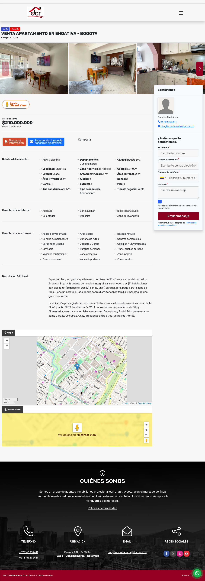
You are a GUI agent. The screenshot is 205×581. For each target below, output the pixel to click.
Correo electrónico (168, 159)
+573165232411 (169, 121)
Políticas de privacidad (102, 508)
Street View (16, 104)
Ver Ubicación (67, 435)
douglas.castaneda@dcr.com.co (177, 126)
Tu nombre (164, 147)
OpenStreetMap (144, 403)
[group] (34, 68)
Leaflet (125, 403)
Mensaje (163, 184)
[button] (91, 90)
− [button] (7, 346)
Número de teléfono (169, 171)
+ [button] (7, 340)
